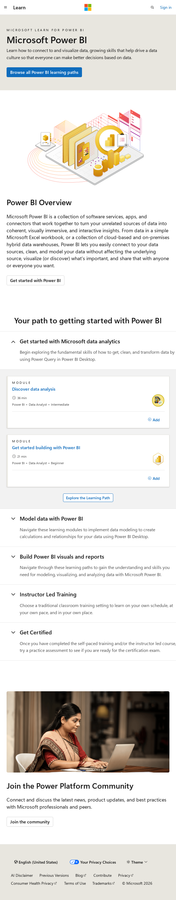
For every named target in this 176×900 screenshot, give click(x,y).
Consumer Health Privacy (32, 883)
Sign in (166, 7)
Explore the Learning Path (88, 497)
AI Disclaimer (22, 875)
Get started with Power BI (35, 280)
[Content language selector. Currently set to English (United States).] (36, 862)
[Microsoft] (88, 7)
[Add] (154, 420)
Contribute (102, 875)
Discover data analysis (33, 389)
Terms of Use (75, 883)
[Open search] (152, 7)
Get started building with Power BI (46, 447)
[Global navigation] (5, 7)
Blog (79, 875)
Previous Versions (54, 875)
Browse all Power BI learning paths (44, 72)
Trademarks (102, 883)
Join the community (30, 821)
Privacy (124, 875)
